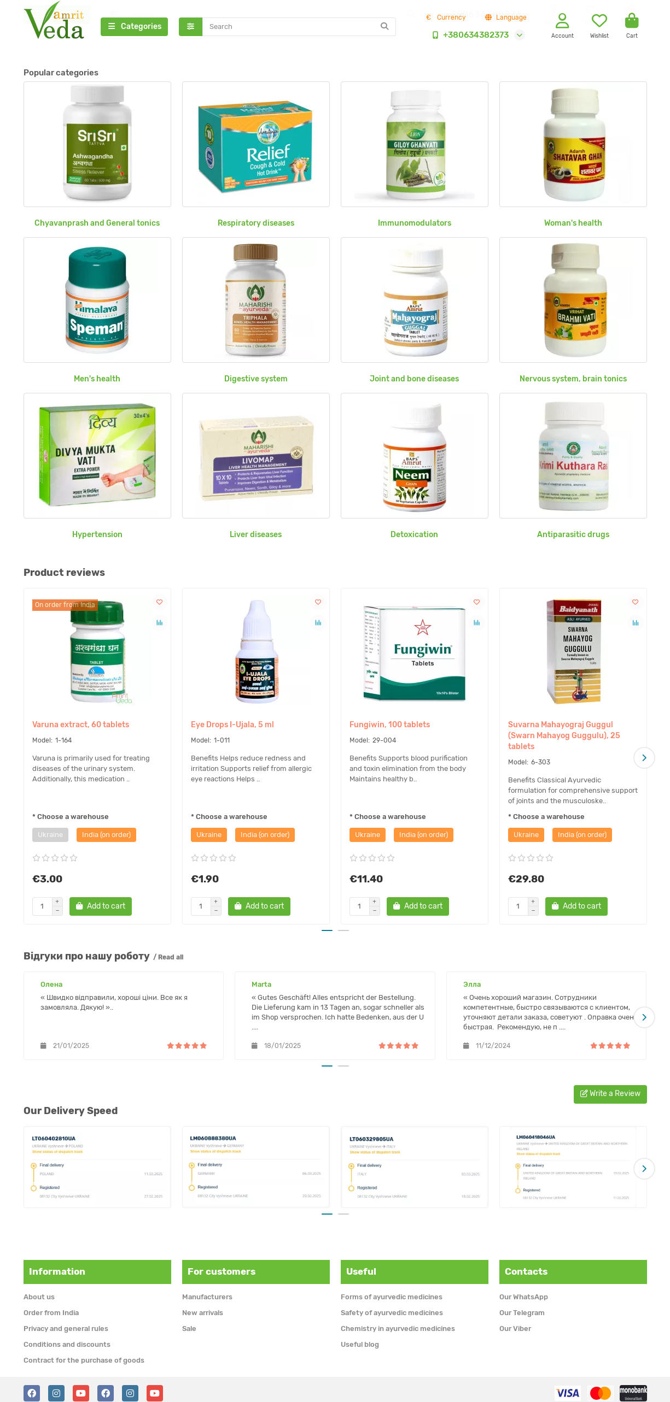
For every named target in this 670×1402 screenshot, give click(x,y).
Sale (189, 1321)
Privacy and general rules (66, 1321)
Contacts (526, 1264)
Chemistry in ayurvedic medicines (398, 1321)
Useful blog (360, 1337)
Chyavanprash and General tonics (97, 226)
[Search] (299, 28)
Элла (472, 984)
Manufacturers (207, 1289)
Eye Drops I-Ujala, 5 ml (232, 728)
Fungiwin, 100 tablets (389, 728)
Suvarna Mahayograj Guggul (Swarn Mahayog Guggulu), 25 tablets (564, 739)
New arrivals (202, 1305)
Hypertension (97, 538)
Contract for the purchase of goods (84, 1352)
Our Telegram (522, 1305)
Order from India (51, 1305)
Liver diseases (256, 538)
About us (39, 1289)
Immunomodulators (414, 226)
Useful (361, 1264)
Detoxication (414, 538)
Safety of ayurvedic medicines (392, 1305)
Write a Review (610, 1089)
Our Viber (515, 1321)
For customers (221, 1264)
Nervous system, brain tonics (573, 382)
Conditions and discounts (67, 1337)
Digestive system (256, 382)
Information (57, 1264)
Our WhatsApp (523, 1289)
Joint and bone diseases (414, 382)
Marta (261, 984)
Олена (51, 984)
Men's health (97, 382)
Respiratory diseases (256, 226)
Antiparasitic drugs (573, 538)
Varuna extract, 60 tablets (80, 728)
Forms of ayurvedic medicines (391, 1289)
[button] (644, 759)
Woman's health (573, 226)
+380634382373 (468, 37)
